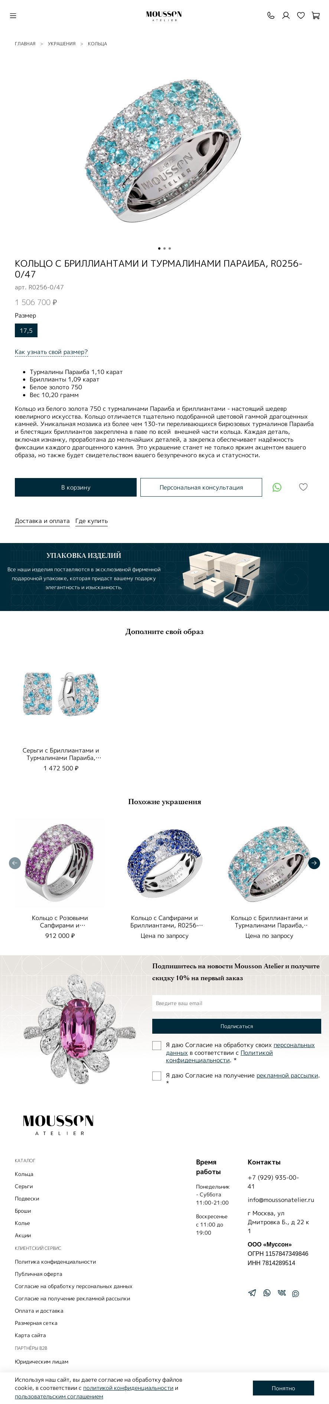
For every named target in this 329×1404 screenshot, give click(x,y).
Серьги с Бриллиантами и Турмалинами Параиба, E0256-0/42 (61, 757)
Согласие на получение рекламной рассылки (72, 1298)
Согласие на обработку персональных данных (74, 1286)
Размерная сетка (36, 1322)
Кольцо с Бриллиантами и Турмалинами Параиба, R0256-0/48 (269, 925)
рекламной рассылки (287, 1075)
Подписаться (237, 1026)
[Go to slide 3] (170, 248)
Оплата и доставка (39, 1310)
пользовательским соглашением (59, 1396)
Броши (23, 1210)
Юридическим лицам (41, 1361)
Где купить (91, 521)
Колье (22, 1222)
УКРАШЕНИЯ (61, 43)
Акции (23, 1235)
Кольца (97, 43)
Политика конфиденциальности (55, 1261)
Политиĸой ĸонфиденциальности (219, 1057)
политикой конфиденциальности (128, 1388)
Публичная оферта (38, 1273)
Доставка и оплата (42, 521)
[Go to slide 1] (159, 248)
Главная (25, 43)
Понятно (283, 1388)
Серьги (24, 1186)
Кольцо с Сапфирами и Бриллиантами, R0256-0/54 (164, 925)
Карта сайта (30, 1335)
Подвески (27, 1198)
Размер (25, 315)
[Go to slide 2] (164, 248)
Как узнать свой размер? (51, 352)
